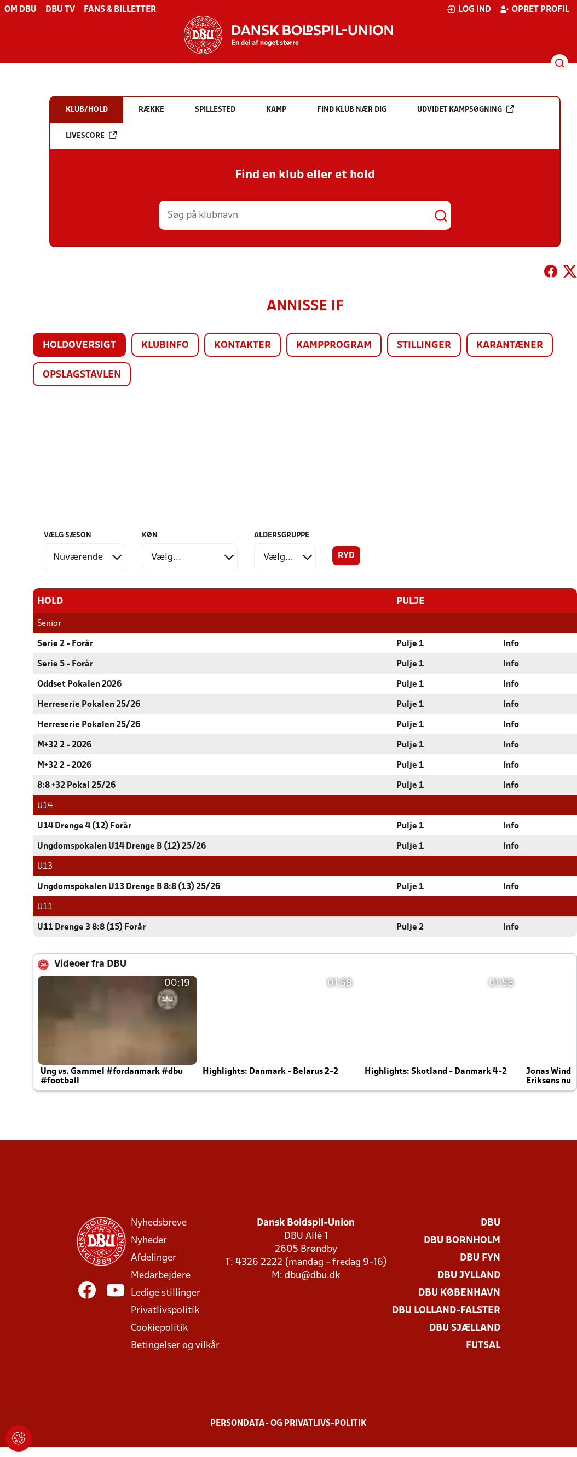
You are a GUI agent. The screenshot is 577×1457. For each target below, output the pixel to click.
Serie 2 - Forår (65, 643)
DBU (490, 1222)
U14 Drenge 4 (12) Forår (84, 825)
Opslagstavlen (82, 375)
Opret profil (534, 9)
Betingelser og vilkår (175, 1345)
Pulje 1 (410, 643)
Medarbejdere (161, 1275)
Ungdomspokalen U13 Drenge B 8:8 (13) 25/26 (128, 886)
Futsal (483, 1345)
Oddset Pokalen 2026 (79, 684)
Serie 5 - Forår (65, 663)
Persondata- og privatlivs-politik (288, 1423)
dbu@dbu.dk (312, 1275)
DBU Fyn (480, 1257)
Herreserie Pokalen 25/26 (88, 704)
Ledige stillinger (165, 1292)
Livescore (91, 135)
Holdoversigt (79, 345)
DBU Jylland (468, 1275)
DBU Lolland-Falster (446, 1310)
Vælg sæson (67, 535)
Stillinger (424, 345)
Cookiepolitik (159, 1327)
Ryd (346, 556)
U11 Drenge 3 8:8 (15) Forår (91, 927)
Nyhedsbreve (159, 1222)
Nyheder (149, 1240)
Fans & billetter (120, 10)
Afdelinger (153, 1257)
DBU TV (60, 10)
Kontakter (242, 345)
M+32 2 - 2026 (64, 744)
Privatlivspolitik (165, 1310)
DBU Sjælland (464, 1327)
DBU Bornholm (462, 1240)
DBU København (459, 1292)
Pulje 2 (410, 927)
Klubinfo (165, 345)
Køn (150, 535)
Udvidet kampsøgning (465, 109)
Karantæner (509, 345)
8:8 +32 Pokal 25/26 (76, 785)
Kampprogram (334, 345)
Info (511, 643)
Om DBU (20, 10)
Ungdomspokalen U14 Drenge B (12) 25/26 (121, 846)
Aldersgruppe (281, 535)
